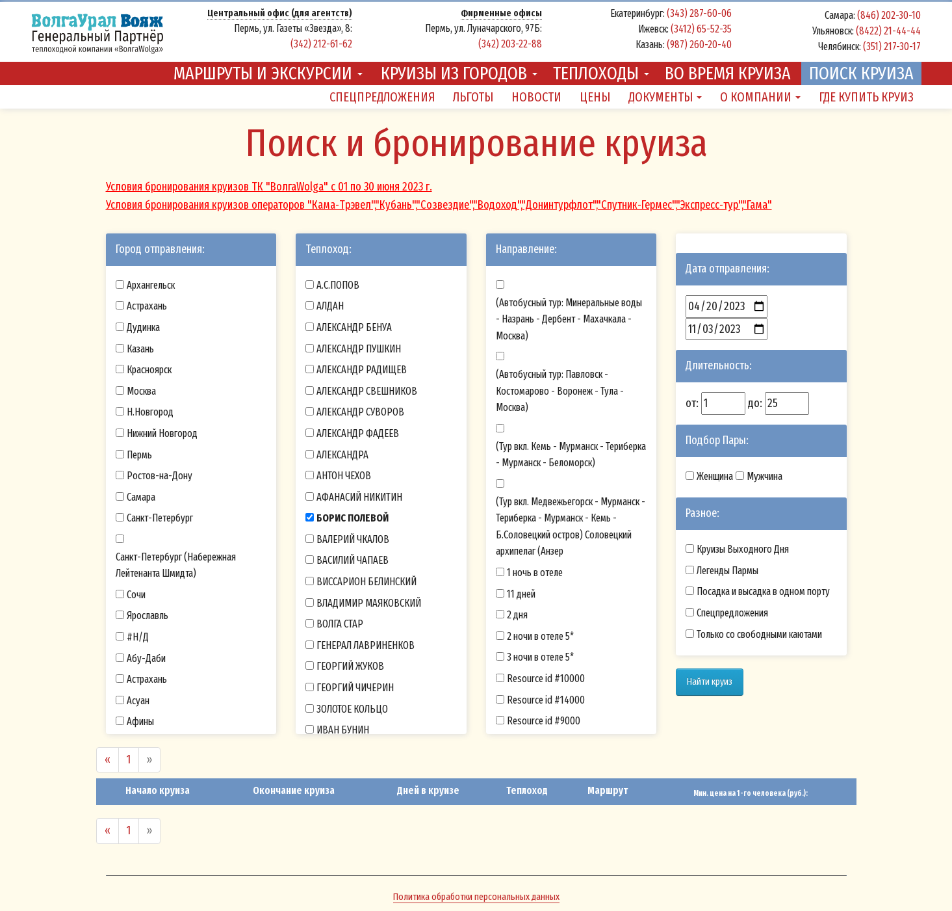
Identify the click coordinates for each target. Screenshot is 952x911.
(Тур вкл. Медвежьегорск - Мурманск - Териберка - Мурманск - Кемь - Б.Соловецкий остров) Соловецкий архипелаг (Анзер (570, 526)
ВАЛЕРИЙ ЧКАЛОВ (352, 539)
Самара (141, 497)
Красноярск (149, 369)
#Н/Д (138, 637)
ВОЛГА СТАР (339, 624)
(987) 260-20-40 (699, 44)
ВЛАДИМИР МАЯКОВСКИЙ (368, 603)
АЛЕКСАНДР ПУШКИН (358, 349)
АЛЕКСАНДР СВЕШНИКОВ (366, 391)
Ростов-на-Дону (159, 475)
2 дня (517, 615)
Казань (140, 349)
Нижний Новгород (162, 433)
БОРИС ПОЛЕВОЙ (352, 518)
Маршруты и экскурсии (268, 73)
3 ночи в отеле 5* (540, 657)
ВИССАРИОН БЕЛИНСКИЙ (366, 581)
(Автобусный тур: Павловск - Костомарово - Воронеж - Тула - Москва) (560, 391)
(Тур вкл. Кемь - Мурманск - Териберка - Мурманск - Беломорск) (571, 454)
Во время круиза (728, 73)
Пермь (139, 455)
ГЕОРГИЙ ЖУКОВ (350, 666)
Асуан (138, 700)
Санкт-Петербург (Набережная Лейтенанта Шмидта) (176, 565)
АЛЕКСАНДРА (342, 455)
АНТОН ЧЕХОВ (343, 475)
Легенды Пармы (727, 570)
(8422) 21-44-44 (888, 31)
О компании (760, 97)
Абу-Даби (146, 658)
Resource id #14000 (546, 700)
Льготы (473, 97)
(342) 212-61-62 (321, 44)
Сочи (136, 594)
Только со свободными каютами (759, 634)
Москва (141, 391)
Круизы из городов (459, 73)
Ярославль (147, 615)
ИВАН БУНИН (342, 730)
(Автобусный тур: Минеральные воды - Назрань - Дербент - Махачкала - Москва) (569, 319)
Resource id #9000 (543, 721)
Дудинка (143, 327)
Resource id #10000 (546, 678)
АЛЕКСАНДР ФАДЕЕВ (357, 433)
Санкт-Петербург (160, 518)
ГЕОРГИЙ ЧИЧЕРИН (355, 687)
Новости (536, 97)
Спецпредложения (382, 97)
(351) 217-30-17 (892, 46)
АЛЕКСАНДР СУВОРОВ (360, 412)
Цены (595, 97)
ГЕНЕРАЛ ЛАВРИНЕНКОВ (365, 645)
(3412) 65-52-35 (701, 29)
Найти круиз (709, 681)
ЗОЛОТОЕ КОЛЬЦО (352, 709)
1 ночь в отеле (535, 572)
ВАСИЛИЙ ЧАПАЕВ (352, 560)
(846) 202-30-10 (889, 15)
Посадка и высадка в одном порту (763, 591)
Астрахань (147, 306)
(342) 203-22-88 (510, 44)
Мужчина (764, 476)
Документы (665, 97)
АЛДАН (330, 306)
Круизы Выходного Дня (743, 549)
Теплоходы (601, 73)
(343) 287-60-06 (699, 13)
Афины (140, 721)
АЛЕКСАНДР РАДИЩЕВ (361, 369)
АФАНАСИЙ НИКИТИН (359, 497)
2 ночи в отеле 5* (540, 636)
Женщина (715, 476)
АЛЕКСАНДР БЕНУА (354, 327)
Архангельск (151, 285)
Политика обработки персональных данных (476, 897)
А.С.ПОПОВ (337, 285)
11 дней (521, 594)
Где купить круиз (866, 97)
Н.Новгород (150, 412)
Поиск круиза (861, 73)
